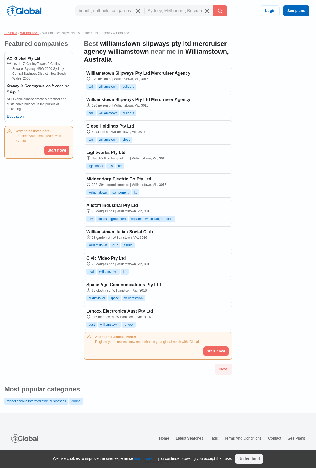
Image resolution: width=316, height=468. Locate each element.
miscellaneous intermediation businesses (36, 401)
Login (270, 10)
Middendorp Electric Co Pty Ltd (118, 179)
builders (128, 87)
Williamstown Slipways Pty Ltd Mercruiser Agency (138, 73)
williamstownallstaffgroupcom (152, 219)
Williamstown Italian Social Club (119, 232)
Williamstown (29, 33)
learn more (143, 458)
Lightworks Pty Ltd (106, 152)
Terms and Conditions (243, 438)
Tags (214, 438)
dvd (91, 272)
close (126, 139)
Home (164, 438)
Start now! (57, 150)
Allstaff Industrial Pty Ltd (112, 205)
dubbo (75, 401)
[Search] (220, 10)
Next (223, 369)
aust (92, 325)
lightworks (96, 166)
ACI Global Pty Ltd (23, 58)
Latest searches (189, 438)
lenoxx (128, 325)
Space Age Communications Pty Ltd (123, 284)
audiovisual (97, 298)
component (120, 192)
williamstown (108, 87)
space (114, 298)
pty (110, 166)
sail (91, 87)
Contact (274, 438)
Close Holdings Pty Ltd (110, 126)
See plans (296, 10)
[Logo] (24, 10)
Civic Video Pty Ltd (106, 258)
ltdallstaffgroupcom (112, 219)
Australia (10, 33)
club (115, 245)
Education (15, 116)
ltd (120, 166)
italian (128, 245)
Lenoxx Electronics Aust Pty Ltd (119, 311)
